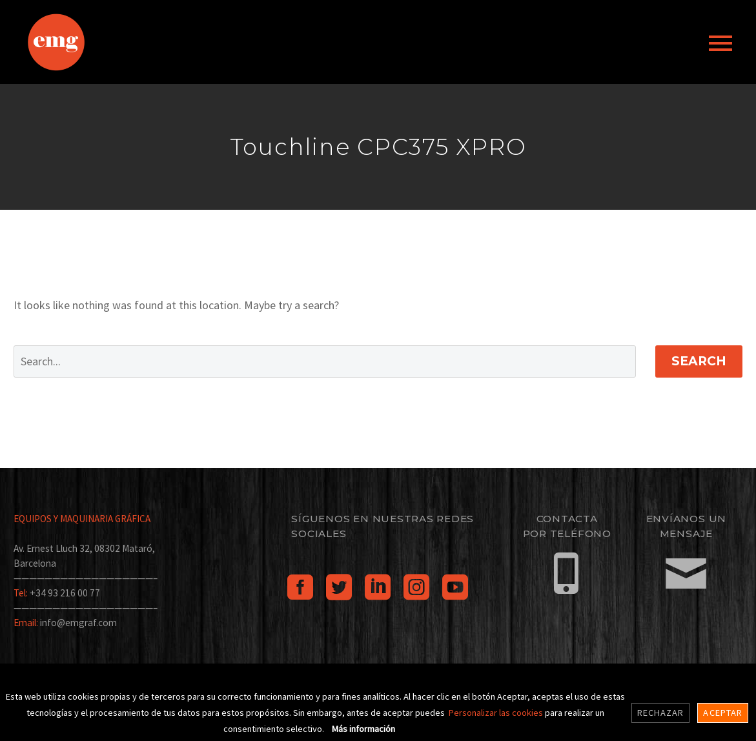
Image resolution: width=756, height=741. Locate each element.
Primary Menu (720, 43)
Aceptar (722, 712)
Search (698, 361)
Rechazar (660, 712)
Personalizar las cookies (497, 712)
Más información (363, 729)
